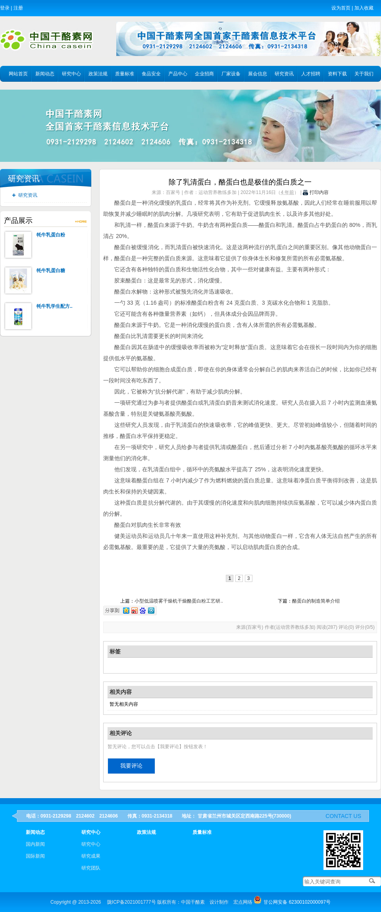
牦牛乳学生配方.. (55, 306)
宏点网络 (242, 902)
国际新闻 (35, 856)
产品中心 (177, 74)
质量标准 (124, 74)
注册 (18, 8)
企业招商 (204, 74)
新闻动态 (44, 74)
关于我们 (363, 74)
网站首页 (18, 74)
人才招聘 (310, 74)
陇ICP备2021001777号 (131, 902)
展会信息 (257, 74)
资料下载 (337, 74)
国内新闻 (35, 844)
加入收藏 (363, 8)
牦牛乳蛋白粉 (51, 235)
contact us (343, 816)
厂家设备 (231, 74)
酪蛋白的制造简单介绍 (316, 601)
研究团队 (90, 868)
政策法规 (98, 74)
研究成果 (90, 856)
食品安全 (151, 74)
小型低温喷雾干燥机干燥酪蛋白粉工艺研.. (179, 601)
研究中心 (71, 74)
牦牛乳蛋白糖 (51, 270)
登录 (5, 8)
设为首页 (340, 8)
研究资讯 (284, 74)
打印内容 (315, 192)
